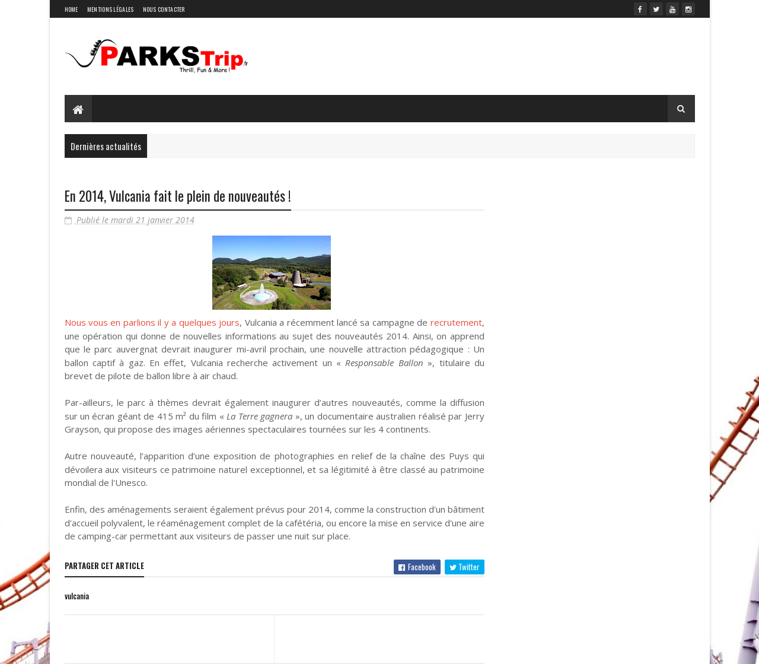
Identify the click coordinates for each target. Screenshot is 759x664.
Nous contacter (164, 9)
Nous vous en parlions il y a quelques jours (152, 322)
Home (71, 9)
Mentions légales (110, 9)
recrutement (456, 322)
